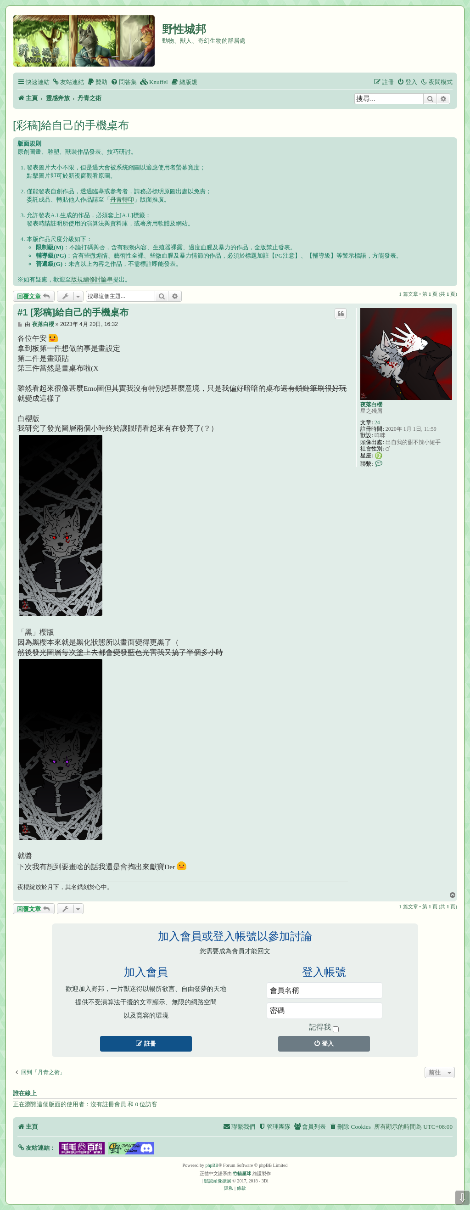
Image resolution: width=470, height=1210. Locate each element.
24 (377, 422)
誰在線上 (25, 1093)
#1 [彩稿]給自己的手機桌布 (73, 312)
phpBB (212, 1165)
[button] (36, 1147)
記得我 (324, 1027)
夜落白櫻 (371, 404)
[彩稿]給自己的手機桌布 (71, 125)
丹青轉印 (122, 199)
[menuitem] (68, 82)
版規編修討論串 (92, 279)
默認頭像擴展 (217, 1180)
